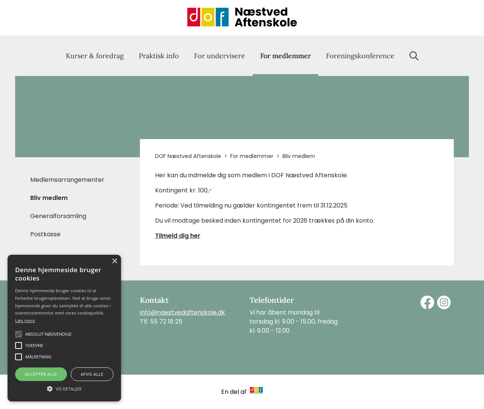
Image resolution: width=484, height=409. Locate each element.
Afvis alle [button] (92, 374)
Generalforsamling (58, 216)
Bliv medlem (49, 198)
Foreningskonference (360, 55)
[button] (64, 388)
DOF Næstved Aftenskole (188, 156)
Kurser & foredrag (95, 55)
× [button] (114, 261)
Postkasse (45, 234)
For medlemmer (285, 55)
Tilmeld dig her (177, 235)
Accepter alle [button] (41, 374)
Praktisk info (159, 55)
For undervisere (219, 55)
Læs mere (25, 320)
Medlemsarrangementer (67, 179)
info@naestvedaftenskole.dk (182, 312)
